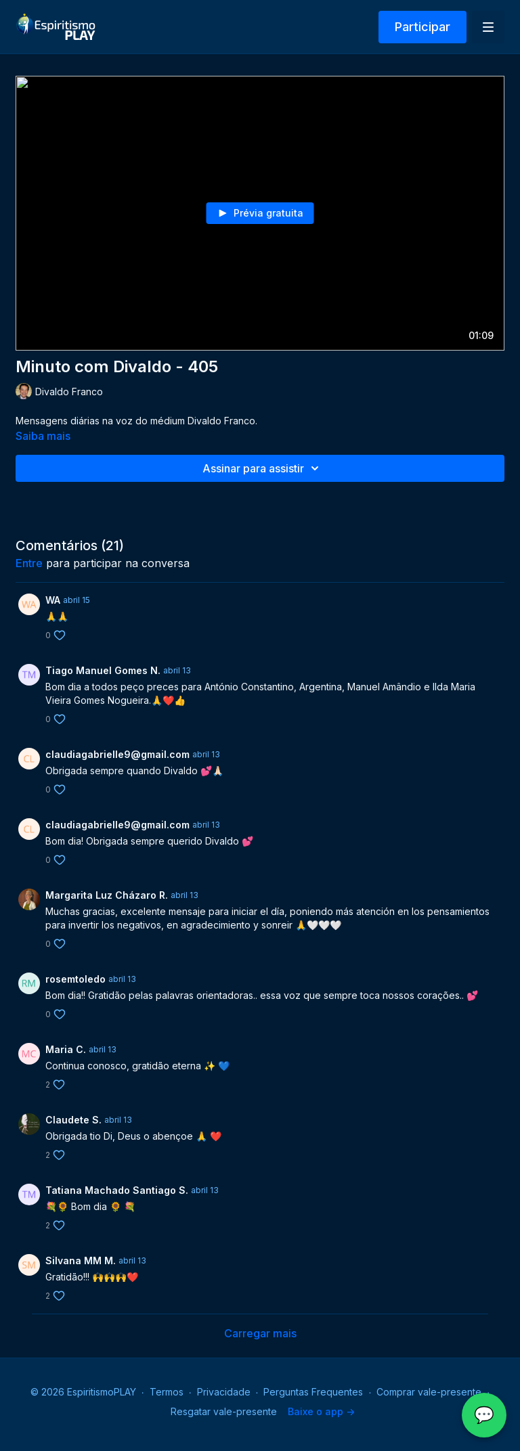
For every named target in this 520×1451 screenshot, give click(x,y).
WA (52, 600)
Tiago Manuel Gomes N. (102, 670)
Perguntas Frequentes (313, 1392)
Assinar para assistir (262, 468)
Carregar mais (260, 1333)
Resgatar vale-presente (224, 1411)
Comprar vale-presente (428, 1392)
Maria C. (65, 1049)
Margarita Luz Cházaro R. (106, 895)
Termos (166, 1392)
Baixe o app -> (321, 1411)
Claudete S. (73, 1119)
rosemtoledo (75, 979)
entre (29, 563)
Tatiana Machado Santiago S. (116, 1190)
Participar (422, 27)
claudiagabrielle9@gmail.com (117, 754)
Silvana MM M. (80, 1260)
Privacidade (224, 1392)
